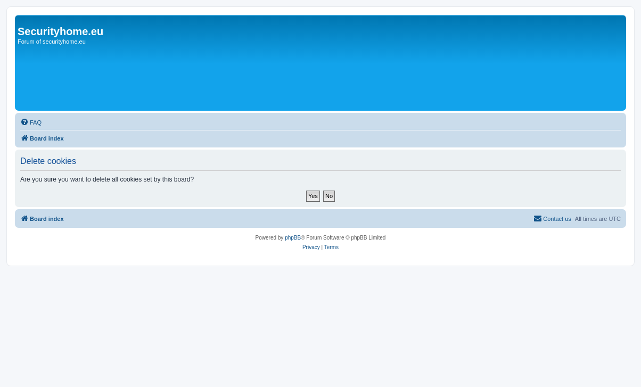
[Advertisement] (344, 41)
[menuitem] (31, 122)
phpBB (293, 238)
